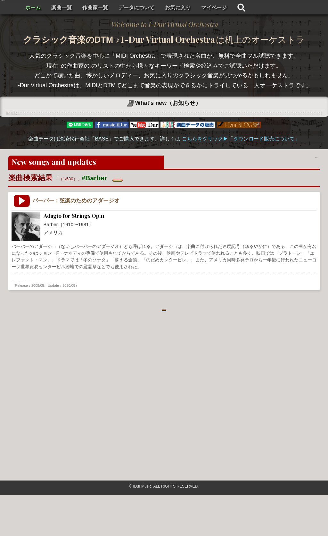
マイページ (290, 7)
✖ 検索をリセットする (143, 216)
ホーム (109, 7)
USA (35, 318)
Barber (20, 318)
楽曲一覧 (138, 7)
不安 (166, 318)
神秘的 (137, 318)
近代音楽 (53, 318)
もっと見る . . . (164, 347)
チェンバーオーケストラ (103, 318)
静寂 (193, 318)
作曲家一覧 (171, 7)
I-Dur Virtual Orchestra (51, 7)
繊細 (179, 318)
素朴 (153, 318)
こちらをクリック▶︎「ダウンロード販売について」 (241, 176)
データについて (213, 7)
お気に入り (254, 7)
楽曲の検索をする (289, 201)
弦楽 (71, 318)
